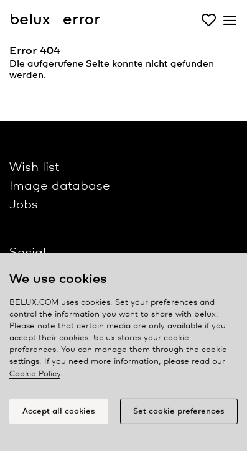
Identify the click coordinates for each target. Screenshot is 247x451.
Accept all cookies (58, 413)
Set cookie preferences (179, 413)
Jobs (23, 205)
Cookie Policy (34, 376)
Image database (59, 186)
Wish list (34, 168)
